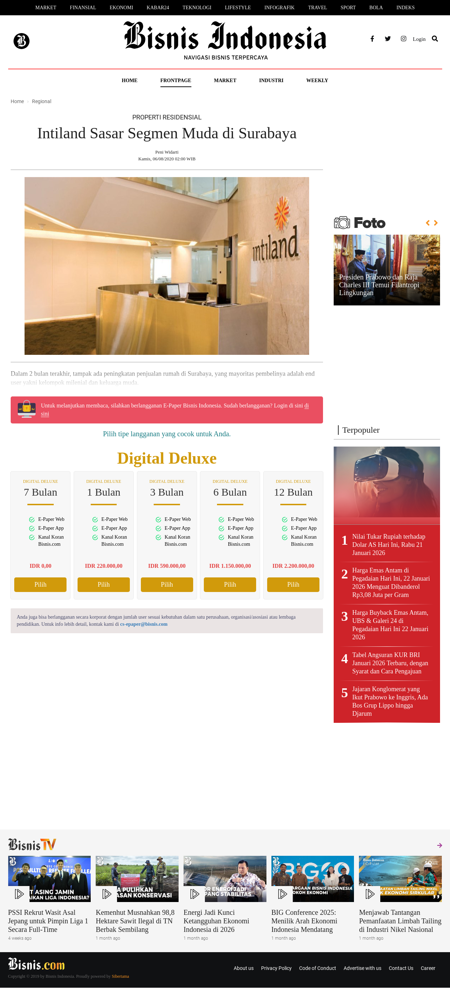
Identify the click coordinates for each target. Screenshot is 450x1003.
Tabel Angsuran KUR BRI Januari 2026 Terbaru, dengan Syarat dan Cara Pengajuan (390, 663)
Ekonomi (121, 7)
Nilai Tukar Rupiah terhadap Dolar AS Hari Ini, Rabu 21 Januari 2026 (388, 544)
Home (129, 80)
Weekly (317, 80)
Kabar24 (158, 7)
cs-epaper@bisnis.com (144, 624)
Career (428, 968)
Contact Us (401, 968)
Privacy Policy (276, 968)
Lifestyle (238, 7)
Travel (317, 7)
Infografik (279, 7)
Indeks (405, 7)
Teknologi (196, 7)
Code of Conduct (317, 968)
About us (244, 968)
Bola (376, 7)
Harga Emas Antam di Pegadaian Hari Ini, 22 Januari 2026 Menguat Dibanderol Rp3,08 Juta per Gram (391, 582)
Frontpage (175, 80)
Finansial (83, 7)
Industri (271, 80)
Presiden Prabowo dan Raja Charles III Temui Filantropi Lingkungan (379, 285)
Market (45, 7)
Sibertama (120, 976)
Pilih (41, 584)
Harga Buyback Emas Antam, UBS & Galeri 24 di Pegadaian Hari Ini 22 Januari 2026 (390, 625)
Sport (348, 7)
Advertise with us (362, 968)
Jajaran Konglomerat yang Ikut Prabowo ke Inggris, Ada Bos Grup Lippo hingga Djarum (390, 701)
